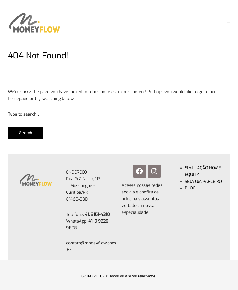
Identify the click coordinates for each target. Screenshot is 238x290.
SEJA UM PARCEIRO (203, 181)
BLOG (190, 188)
